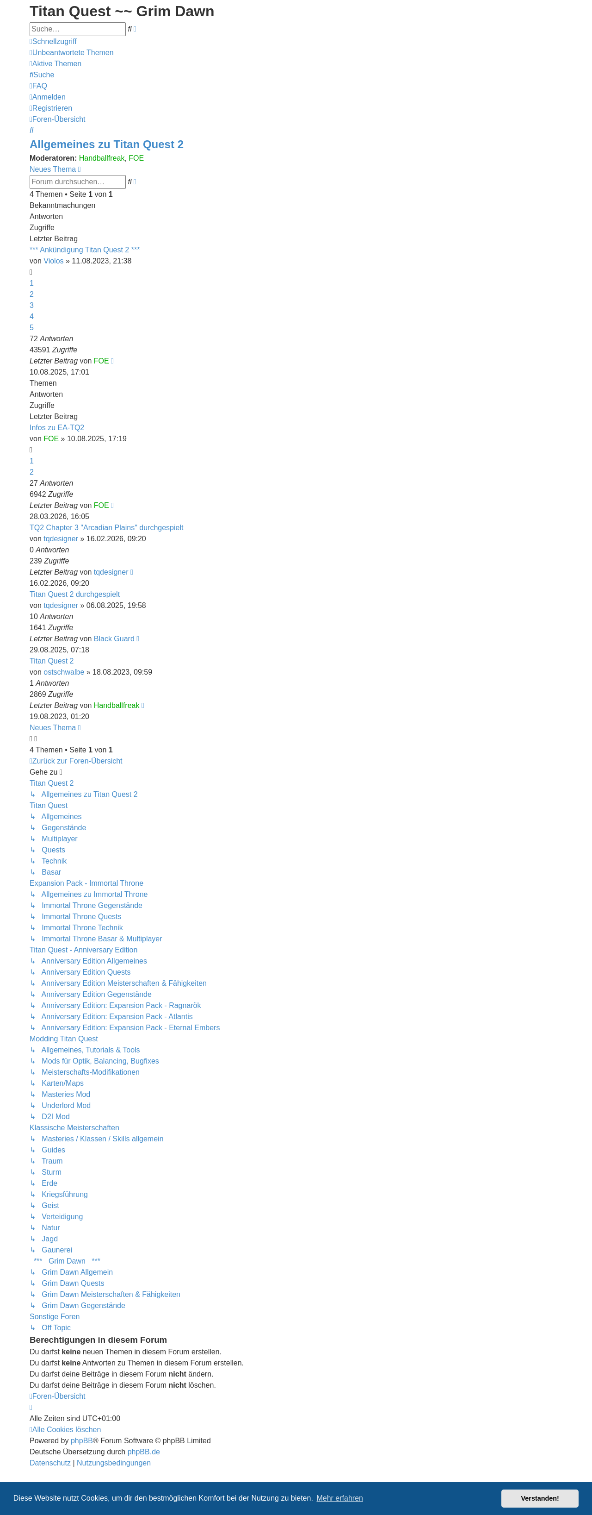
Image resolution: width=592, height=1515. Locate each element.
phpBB (82, 1441)
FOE (136, 158)
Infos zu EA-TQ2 (57, 428)
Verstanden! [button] (540, 1498)
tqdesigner (60, 539)
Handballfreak (102, 158)
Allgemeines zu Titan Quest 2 (107, 144)
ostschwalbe (63, 672)
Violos (53, 261)
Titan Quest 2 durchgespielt (75, 594)
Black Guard (114, 639)
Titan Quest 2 (52, 661)
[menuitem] (72, 52)
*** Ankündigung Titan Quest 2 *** (85, 250)
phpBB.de (144, 1452)
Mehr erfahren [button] (339, 1498)
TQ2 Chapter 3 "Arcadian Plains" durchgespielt (106, 528)
